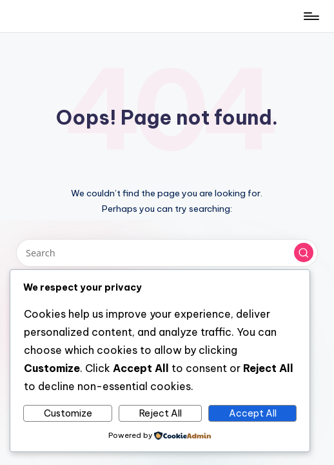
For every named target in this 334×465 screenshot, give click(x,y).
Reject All (160, 413)
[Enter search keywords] (166, 253)
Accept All (253, 413)
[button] (303, 252)
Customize (68, 413)
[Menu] (310, 16)
